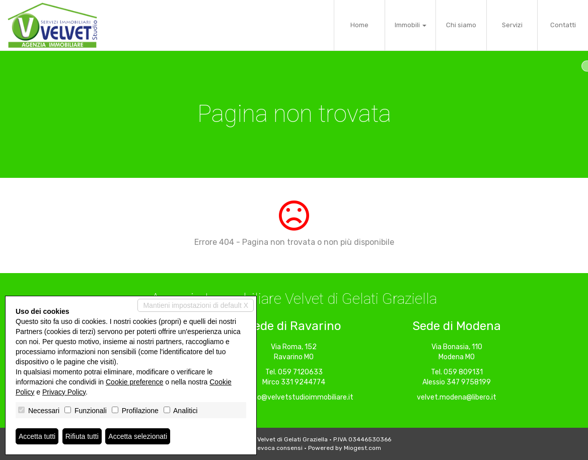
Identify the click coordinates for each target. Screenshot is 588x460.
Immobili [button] (410, 25)
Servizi (512, 25)
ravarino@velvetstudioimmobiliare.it (294, 397)
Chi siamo (461, 25)
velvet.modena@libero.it (456, 397)
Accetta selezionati (137, 436)
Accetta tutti (37, 436)
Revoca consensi (278, 447)
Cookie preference (134, 382)
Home (359, 25)
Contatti (563, 25)
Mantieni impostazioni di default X (195, 305)
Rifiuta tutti (82, 436)
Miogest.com (362, 447)
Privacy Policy (64, 392)
